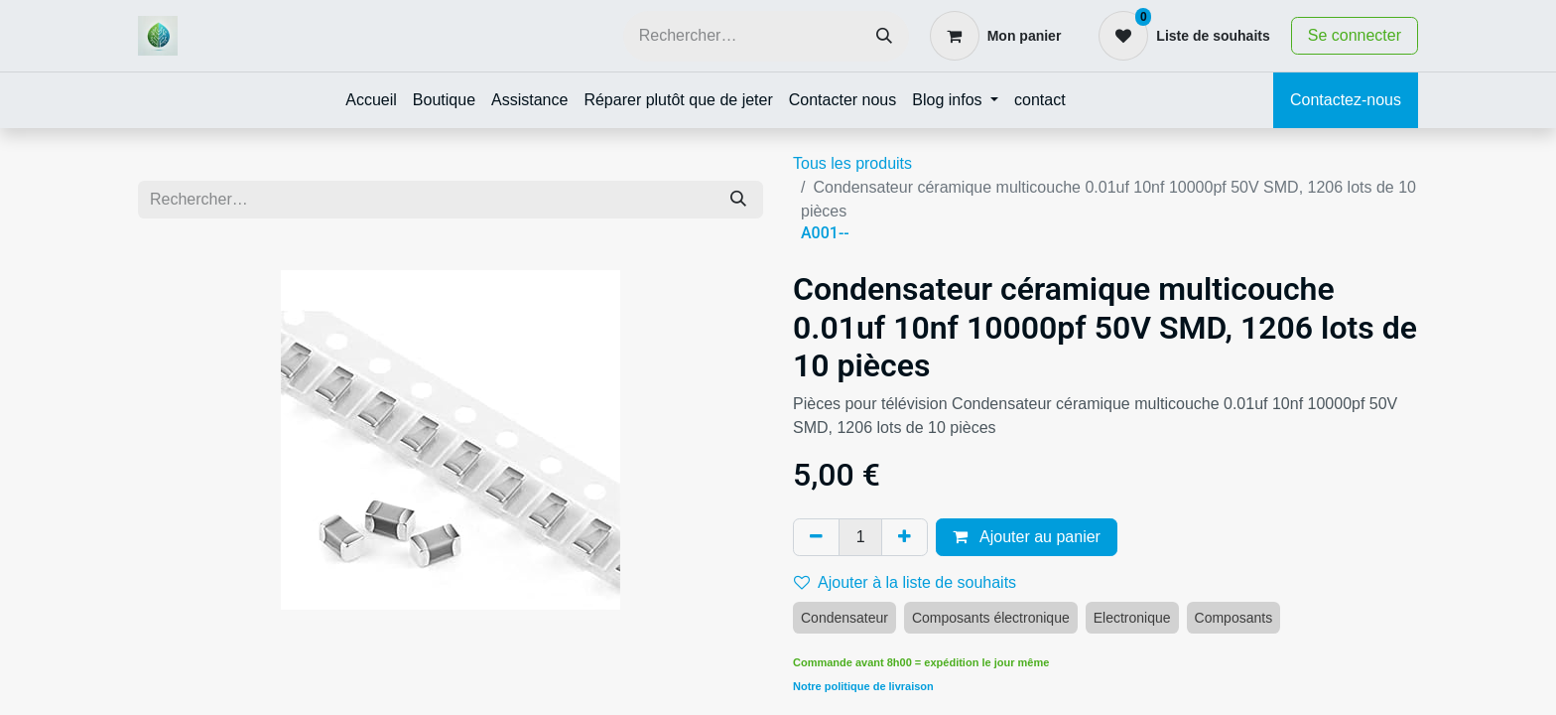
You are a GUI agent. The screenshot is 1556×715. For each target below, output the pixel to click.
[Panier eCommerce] (996, 36)
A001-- (825, 232)
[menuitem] (371, 100)
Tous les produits (852, 163)
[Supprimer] (816, 537)
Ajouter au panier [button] (1026, 536)
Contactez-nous (1345, 99)
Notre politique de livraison (863, 686)
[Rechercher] (884, 36)
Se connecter (1354, 35)
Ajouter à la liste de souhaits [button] (905, 582)
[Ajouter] (904, 537)
